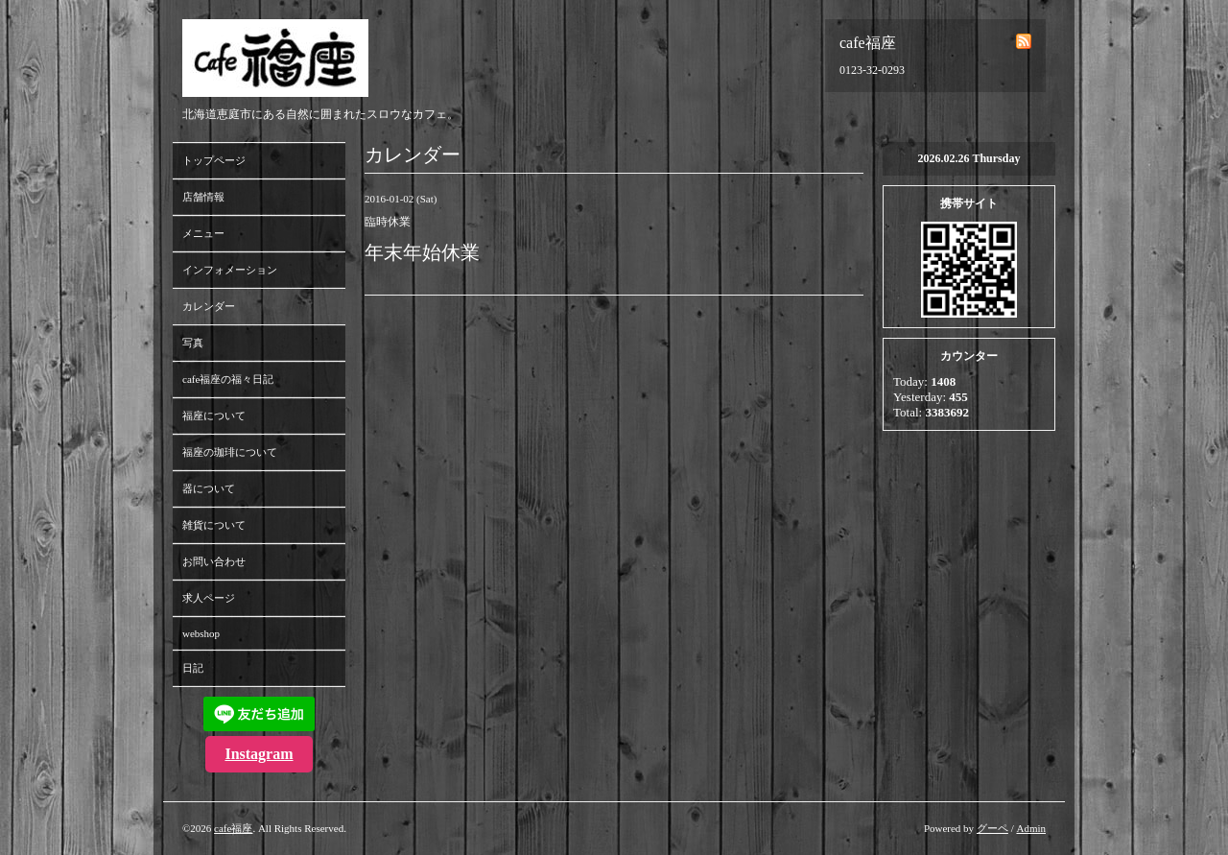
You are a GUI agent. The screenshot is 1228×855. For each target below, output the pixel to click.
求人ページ (208, 598)
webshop (201, 633)
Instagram (258, 754)
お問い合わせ (214, 561)
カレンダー (208, 306)
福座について (214, 415)
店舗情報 (203, 196)
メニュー (203, 233)
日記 (192, 668)
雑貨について (214, 525)
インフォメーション (229, 269)
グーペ (992, 828)
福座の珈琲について (229, 452)
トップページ (214, 160)
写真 (192, 342)
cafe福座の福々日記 (227, 379)
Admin (1031, 828)
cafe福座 (233, 828)
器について (208, 488)
